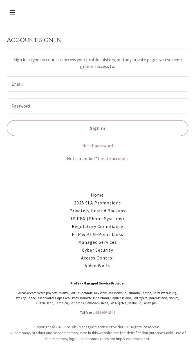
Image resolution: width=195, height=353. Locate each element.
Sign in (97, 128)
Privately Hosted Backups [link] (97, 210)
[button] (20, 12)
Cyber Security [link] (97, 250)
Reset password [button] (97, 145)
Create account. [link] (113, 158)
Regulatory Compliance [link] (97, 226)
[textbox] (97, 84)
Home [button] (97, 195)
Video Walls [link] (97, 265)
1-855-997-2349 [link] (104, 312)
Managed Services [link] (97, 242)
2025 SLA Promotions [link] (97, 203)
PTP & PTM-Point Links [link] (97, 234)
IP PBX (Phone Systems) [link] (97, 218)
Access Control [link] (97, 258)
